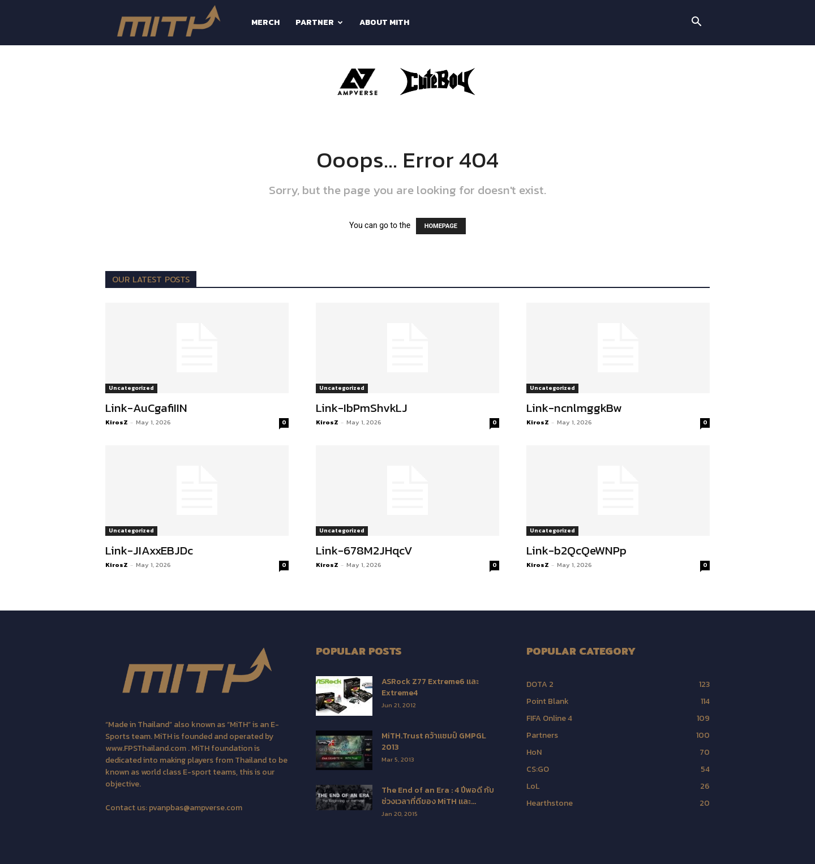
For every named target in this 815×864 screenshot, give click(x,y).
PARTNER (319, 22)
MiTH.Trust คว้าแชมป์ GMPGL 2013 (433, 741)
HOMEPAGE (440, 226)
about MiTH (384, 22)
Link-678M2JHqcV (364, 550)
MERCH (265, 22)
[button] (696, 23)
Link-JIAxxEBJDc (149, 550)
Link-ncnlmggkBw (574, 407)
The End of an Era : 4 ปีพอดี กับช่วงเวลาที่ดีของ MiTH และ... (437, 795)
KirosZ (116, 422)
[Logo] (174, 23)
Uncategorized (131, 388)
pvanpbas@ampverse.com (195, 808)
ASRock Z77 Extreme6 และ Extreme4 (430, 687)
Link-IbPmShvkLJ (362, 407)
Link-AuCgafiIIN (146, 407)
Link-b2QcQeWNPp (576, 550)
